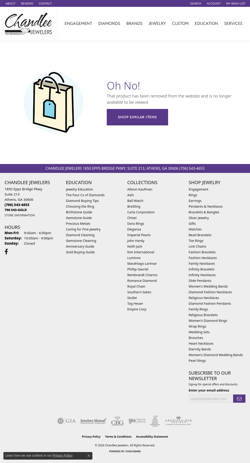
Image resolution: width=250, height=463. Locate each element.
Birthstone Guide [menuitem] (79, 212)
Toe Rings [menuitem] (196, 240)
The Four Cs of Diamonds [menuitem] (85, 195)
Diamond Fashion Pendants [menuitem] (210, 303)
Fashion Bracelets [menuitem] (202, 252)
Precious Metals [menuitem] (78, 223)
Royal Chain (136, 286)
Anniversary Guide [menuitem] (80, 246)
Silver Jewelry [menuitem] (199, 218)
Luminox (134, 258)
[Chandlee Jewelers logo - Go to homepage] (29, 23)
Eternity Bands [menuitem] (200, 349)
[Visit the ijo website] (137, 421)
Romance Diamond (142, 280)
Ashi (130, 195)
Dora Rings (135, 223)
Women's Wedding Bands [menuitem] (208, 286)
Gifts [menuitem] (192, 223)
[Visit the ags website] (178, 421)
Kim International (140, 252)
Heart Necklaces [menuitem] (201, 343)
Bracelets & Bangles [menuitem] (204, 212)
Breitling (133, 206)
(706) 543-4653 (191, 168)
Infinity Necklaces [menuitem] (202, 275)
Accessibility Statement (152, 437)
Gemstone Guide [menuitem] (79, 218)
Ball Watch (135, 200)
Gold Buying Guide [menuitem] (80, 252)
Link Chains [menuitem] (197, 246)
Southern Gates (139, 292)
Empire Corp (136, 309)
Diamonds (109, 23)
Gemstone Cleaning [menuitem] (81, 240)
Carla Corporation (141, 212)
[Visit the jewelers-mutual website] (93, 421)
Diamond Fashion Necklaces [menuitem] (210, 292)
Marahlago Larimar (142, 263)
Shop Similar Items (137, 117)
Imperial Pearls (139, 235)
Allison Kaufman (139, 189)
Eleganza (134, 229)
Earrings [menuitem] (195, 200)
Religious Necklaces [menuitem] (204, 298)
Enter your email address (209, 390)
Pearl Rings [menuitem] (197, 360)
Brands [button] (134, 23)
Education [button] (206, 23)
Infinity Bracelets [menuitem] (201, 269)
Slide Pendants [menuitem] (200, 280)
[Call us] (16, 210)
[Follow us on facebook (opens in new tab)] (6, 251)
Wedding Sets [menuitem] (199, 332)
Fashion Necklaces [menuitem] (203, 258)
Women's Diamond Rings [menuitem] (208, 320)
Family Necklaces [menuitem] (202, 263)
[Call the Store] (17, 204)
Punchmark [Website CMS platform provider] (133, 451)
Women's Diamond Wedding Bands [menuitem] (216, 355)
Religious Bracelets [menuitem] (203, 315)
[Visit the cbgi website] (117, 421)
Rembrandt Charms (142, 275)
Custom (180, 23)
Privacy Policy (91, 437)
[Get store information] (20, 215)
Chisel (131, 218)
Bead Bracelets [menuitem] (200, 235)
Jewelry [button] (157, 23)
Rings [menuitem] (193, 195)
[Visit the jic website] (155, 421)
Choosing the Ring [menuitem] (80, 206)
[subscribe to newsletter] (239, 398)
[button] (195, 3)
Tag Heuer (135, 303)
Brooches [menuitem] (196, 338)
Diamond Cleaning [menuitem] (80, 235)
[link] (10, 3)
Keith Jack (134, 246)
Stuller (132, 298)
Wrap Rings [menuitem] (197, 326)
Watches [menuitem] (195, 229)
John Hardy (135, 240)
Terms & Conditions (118, 437)
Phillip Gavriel (137, 269)
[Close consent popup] (88, 455)
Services (233, 23)
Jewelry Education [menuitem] (79, 189)
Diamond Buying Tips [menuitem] (82, 200)
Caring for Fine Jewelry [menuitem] (83, 229)
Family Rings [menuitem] (198, 309)
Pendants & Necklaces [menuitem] (206, 206)
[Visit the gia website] (66, 421)
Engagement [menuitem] (198, 189)
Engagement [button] (78, 23)
